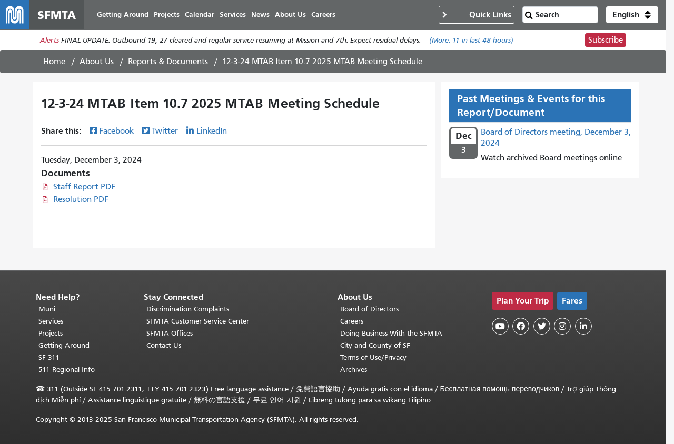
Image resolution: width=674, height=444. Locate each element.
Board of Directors (369, 309)
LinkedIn (211, 131)
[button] (632, 14)
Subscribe (605, 40)
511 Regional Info (66, 369)
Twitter (165, 131)
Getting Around (64, 345)
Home (54, 61)
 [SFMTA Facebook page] (521, 326)
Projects (50, 333)
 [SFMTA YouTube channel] (500, 326)
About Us (97, 61)
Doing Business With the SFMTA (391, 333)
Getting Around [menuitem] (122, 14)
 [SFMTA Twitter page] (542, 326)
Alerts (49, 40)
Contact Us (163, 345)
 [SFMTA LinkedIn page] (583, 326)
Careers (351, 321)
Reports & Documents (168, 61)
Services (50, 321)
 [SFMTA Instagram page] (562, 326)
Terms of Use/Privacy (373, 357)
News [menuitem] (260, 14)
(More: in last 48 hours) (471, 40)
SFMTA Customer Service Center (197, 321)
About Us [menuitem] (290, 14)
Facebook (116, 131)
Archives (353, 369)
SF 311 (49, 357)
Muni (46, 309)
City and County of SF (375, 345)
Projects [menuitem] (167, 14)
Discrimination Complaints (187, 309)
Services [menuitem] (233, 14)
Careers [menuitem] (323, 14)
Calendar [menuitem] (199, 14)
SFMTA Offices (169, 333)
